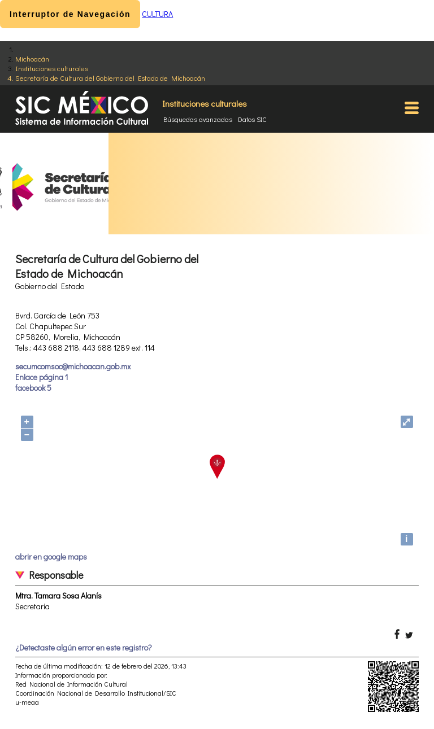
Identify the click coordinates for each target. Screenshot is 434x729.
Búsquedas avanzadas (197, 119)
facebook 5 (33, 387)
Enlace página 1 (41, 377)
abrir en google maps (51, 556)
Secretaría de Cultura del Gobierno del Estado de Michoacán (110, 77)
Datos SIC (252, 119)
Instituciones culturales (51, 68)
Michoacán (32, 58)
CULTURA (157, 13)
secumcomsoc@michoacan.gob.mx (73, 366)
